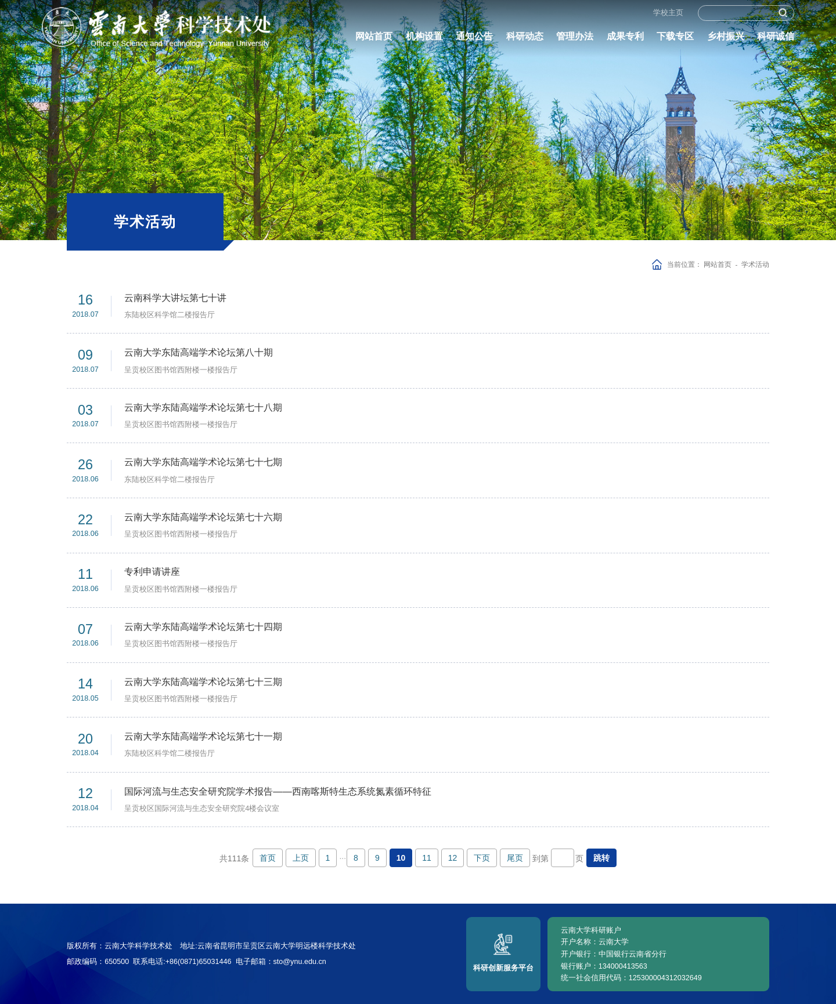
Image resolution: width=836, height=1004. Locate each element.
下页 (482, 857)
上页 (301, 857)
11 (426, 857)
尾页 (515, 857)
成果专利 (625, 40)
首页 (268, 857)
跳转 (601, 857)
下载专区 (675, 40)
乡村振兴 (725, 40)
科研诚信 (775, 40)
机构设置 (424, 40)
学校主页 (668, 17)
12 (452, 857)
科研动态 (524, 40)
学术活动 (755, 264)
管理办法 (574, 40)
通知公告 (474, 40)
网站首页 (373, 40)
